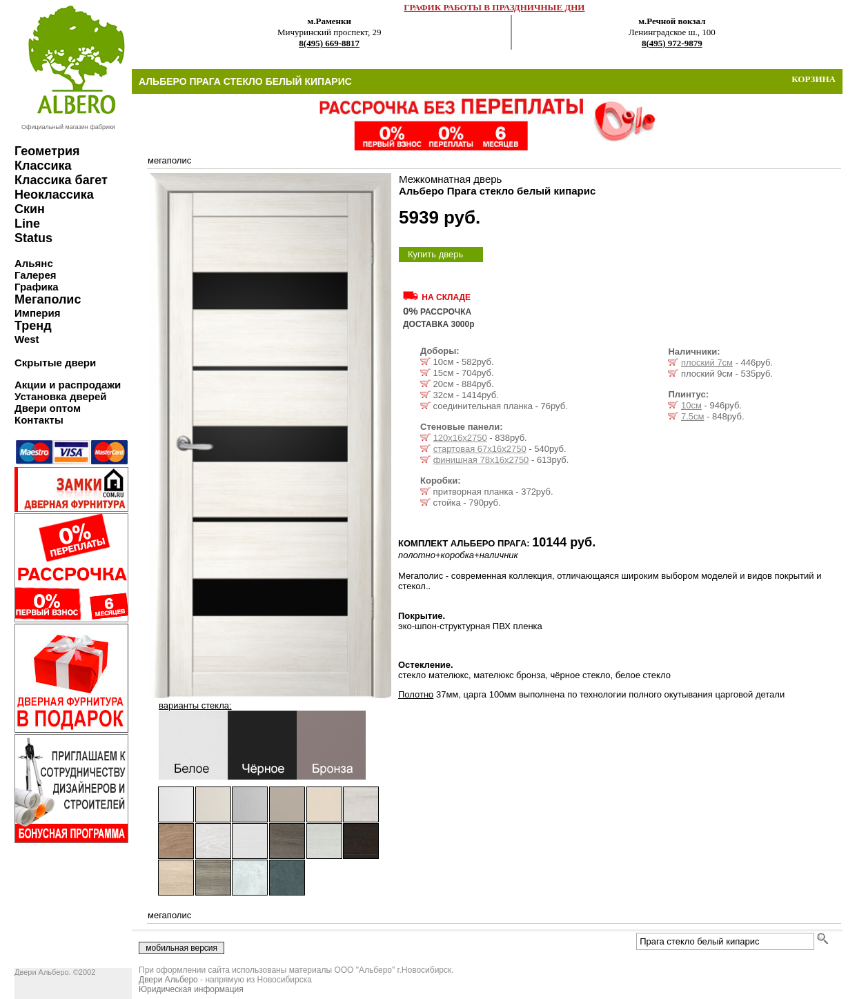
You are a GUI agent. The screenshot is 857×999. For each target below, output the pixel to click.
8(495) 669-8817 (329, 43)
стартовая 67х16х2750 (479, 449)
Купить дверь (435, 254)
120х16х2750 (460, 438)
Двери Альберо (168, 980)
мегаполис (169, 160)
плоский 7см (707, 362)
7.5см (693, 416)
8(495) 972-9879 (672, 43)
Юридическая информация (191, 989)
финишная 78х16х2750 (481, 460)
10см (691, 405)
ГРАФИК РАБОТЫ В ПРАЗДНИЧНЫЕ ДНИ (494, 7)
